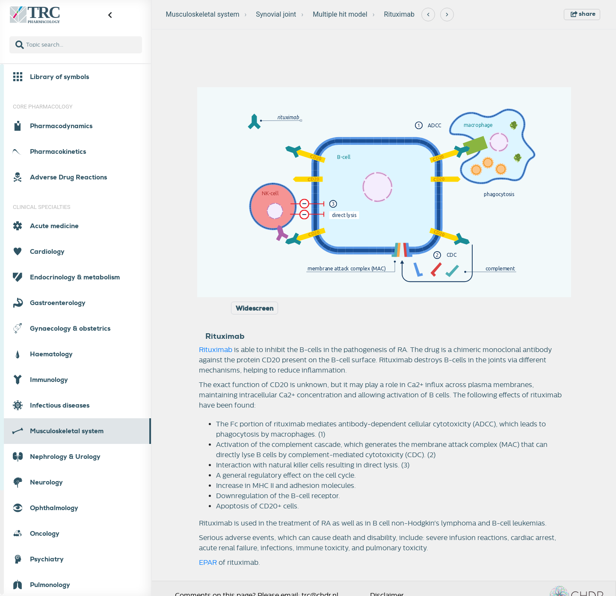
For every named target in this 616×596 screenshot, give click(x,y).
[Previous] (428, 14)
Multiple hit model (340, 14)
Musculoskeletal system (203, 14)
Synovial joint (276, 14)
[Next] (447, 14)
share (583, 14)
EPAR (208, 562)
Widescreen (254, 308)
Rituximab (399, 14)
